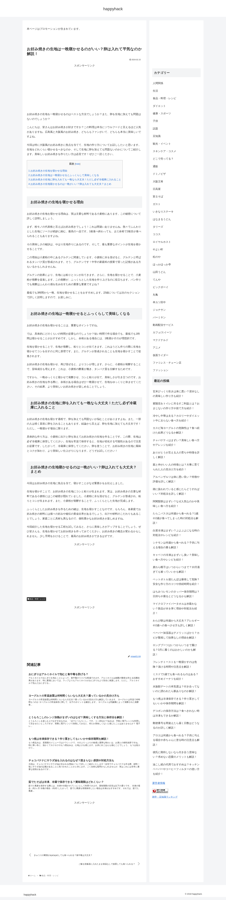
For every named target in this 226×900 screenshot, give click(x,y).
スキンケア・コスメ (164, 151)
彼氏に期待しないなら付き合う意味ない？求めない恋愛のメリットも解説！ (175, 754)
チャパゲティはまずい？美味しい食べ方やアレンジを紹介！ (176, 442)
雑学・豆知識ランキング (165, 796)
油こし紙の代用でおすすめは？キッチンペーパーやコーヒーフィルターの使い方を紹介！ (176, 769)
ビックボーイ (160, 287)
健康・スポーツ (162, 113)
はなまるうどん (162, 219)
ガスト (157, 204)
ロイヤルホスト (162, 241)
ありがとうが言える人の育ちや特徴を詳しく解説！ (176, 455)
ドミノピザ (159, 173)
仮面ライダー (160, 355)
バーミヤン (159, 317)
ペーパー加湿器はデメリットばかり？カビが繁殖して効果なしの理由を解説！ (176, 635)
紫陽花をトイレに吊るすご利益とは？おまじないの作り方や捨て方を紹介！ (176, 406)
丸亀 (155, 294)
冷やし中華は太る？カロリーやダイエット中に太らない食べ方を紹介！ (176, 418)
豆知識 (157, 136)
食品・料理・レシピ (36, 599)
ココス (157, 234)
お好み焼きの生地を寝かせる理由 (47, 170)
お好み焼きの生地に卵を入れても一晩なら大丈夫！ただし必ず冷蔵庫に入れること (74, 179)
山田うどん (159, 272)
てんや (157, 279)
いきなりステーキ (163, 211)
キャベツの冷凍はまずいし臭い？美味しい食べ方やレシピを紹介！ (176, 557)
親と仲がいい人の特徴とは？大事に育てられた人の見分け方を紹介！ (176, 467)
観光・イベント (162, 143)
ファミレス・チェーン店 (167, 362)
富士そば (158, 196)
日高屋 (157, 189)
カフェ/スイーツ (162, 332)
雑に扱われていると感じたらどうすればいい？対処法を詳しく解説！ (176, 491)
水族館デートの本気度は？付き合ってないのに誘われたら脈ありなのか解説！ (176, 689)
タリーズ (158, 226)
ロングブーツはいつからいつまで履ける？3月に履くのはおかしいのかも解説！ (175, 650)
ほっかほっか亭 (162, 264)
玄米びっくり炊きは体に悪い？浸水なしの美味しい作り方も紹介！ (176, 393)
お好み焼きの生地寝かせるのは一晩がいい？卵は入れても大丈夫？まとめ (69, 184)
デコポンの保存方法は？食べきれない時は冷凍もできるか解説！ (176, 713)
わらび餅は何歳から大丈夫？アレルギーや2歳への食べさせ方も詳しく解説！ (176, 623)
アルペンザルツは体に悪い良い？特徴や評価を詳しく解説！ (176, 479)
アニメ (157, 347)
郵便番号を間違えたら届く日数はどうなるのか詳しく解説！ (176, 725)
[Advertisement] (84, 88)
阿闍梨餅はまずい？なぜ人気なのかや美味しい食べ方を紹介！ (176, 503)
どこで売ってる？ (163, 158)
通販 (155, 166)
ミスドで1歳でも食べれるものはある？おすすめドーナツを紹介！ (175, 676)
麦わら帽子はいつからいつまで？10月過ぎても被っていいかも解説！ (176, 569)
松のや (157, 256)
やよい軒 (158, 249)
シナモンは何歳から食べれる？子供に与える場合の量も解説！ (176, 545)
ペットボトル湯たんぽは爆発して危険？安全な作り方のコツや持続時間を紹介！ (176, 581)
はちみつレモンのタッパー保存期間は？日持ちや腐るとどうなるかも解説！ (176, 594)
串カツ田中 (159, 302)
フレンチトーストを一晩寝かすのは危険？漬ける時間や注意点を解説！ (175, 664)
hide (77, 164)
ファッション (160, 370)
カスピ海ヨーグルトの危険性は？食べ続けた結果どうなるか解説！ (176, 430)
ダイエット (159, 106)
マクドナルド (160, 340)
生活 (155, 90)
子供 (155, 121)
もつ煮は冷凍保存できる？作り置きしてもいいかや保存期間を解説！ (176, 701)
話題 (155, 128)
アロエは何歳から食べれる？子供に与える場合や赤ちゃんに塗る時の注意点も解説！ (176, 740)
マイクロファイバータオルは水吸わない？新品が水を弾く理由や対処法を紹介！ (175, 608)
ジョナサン (159, 309)
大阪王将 (158, 181)
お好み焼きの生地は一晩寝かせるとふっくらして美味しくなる (63, 175)
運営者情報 (158, 783)
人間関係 (158, 83)
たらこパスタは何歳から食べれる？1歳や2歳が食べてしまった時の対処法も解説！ (175, 518)
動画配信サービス (163, 324)
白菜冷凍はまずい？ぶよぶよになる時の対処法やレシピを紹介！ (176, 533)
